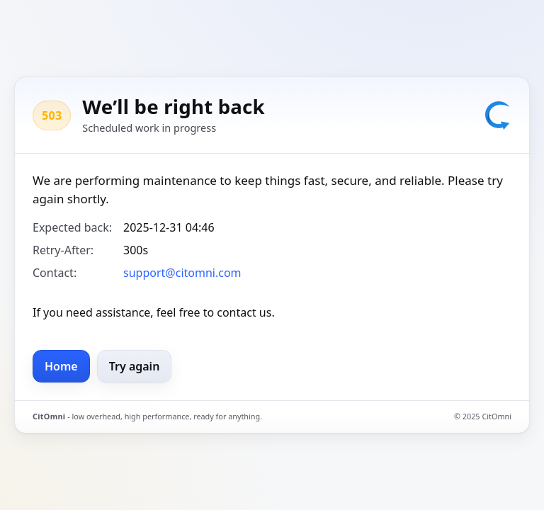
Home (61, 366)
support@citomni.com (182, 272)
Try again (134, 366)
